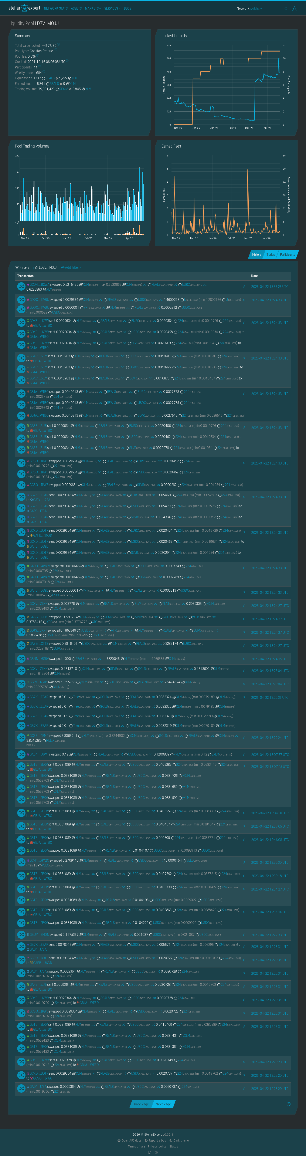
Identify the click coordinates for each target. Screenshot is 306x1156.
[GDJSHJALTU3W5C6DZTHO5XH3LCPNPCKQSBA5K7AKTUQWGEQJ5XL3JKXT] (36, 630)
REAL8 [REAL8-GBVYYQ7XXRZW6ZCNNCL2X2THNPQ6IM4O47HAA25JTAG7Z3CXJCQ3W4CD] (47, 78)
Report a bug (155, 1141)
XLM (72, 78)
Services (111, 8)
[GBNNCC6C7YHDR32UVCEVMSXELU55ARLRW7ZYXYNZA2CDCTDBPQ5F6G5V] (37, 658)
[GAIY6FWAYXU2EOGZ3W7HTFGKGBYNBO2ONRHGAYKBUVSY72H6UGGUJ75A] (40, 500)
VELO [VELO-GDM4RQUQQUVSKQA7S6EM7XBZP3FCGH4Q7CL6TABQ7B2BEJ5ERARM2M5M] (194, 860)
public (255, 8)
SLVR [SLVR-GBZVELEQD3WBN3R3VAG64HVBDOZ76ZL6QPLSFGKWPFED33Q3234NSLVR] (138, 343)
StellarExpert (24, 7)
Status (173, 1147)
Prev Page (141, 1104)
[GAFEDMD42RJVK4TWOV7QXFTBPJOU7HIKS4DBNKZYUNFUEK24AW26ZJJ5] (36, 425)
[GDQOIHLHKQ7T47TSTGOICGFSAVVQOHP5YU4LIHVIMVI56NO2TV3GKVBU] (37, 299)
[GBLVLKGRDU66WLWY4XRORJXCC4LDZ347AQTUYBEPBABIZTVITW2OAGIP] (36, 682)
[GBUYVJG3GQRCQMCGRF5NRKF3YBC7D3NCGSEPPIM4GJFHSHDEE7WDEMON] (37, 934)
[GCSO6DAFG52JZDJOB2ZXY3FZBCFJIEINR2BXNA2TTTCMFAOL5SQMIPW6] (37, 461)
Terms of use (136, 1147)
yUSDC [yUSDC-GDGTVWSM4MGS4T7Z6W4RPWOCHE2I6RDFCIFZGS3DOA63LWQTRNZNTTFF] (88, 630)
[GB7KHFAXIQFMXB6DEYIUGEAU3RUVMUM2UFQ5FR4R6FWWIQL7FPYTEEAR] (37, 495)
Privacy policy (157, 1147)
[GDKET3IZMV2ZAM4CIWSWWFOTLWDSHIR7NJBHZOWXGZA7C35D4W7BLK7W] (37, 320)
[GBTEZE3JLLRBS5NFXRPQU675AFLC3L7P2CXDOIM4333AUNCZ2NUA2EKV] (37, 764)
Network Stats (56, 8)
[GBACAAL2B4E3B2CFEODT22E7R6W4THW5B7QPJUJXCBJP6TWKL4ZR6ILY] (36, 356)
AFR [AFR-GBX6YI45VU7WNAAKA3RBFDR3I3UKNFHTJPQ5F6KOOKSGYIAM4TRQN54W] (118, 630)
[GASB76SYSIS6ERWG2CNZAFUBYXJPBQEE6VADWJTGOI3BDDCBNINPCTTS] (37, 617)
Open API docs (129, 1141)
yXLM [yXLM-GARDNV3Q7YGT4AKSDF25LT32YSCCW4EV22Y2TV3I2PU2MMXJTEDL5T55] (213, 603)
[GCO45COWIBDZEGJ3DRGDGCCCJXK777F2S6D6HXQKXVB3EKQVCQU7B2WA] (37, 284)
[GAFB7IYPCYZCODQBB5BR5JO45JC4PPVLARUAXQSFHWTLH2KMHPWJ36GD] (41, 535)
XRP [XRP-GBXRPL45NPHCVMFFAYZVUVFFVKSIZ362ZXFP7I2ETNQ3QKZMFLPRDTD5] (53, 622)
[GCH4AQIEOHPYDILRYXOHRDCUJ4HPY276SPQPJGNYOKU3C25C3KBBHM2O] (37, 860)
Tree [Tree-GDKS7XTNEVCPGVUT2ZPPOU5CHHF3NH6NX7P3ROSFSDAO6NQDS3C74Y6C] (80, 697)
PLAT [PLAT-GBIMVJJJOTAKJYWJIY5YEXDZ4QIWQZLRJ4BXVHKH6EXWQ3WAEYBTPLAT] (169, 603)
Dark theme (179, 1141)
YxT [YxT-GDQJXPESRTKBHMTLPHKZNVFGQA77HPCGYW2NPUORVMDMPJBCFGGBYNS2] (90, 307)
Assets (76, 8)
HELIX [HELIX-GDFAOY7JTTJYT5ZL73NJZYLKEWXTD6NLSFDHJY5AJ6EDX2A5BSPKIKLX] (53, 740)
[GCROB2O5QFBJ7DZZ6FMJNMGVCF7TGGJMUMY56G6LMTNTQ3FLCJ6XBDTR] (37, 530)
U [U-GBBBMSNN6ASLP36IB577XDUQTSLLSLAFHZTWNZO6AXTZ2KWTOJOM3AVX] (189, 299)
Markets (92, 8)
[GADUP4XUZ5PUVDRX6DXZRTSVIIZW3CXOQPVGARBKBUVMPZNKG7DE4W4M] (38, 566)
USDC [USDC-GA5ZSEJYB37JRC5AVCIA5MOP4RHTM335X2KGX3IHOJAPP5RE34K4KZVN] (146, 299)
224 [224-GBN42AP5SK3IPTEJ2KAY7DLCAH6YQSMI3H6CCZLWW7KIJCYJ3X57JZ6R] (183, 320)
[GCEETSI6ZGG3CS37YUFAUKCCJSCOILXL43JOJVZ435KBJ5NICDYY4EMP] (37, 735)
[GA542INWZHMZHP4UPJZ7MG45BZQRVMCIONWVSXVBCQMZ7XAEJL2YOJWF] (37, 754)
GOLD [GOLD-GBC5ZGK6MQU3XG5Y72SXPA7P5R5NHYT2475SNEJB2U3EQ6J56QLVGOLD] (171, 617)
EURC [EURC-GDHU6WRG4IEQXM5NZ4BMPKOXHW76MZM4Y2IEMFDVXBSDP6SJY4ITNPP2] (190, 284)
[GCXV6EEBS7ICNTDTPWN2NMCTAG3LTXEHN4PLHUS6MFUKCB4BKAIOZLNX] (36, 603)
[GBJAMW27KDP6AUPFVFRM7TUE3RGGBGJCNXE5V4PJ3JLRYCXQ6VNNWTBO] (41, 325)
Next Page (163, 1104)
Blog (128, 8)
